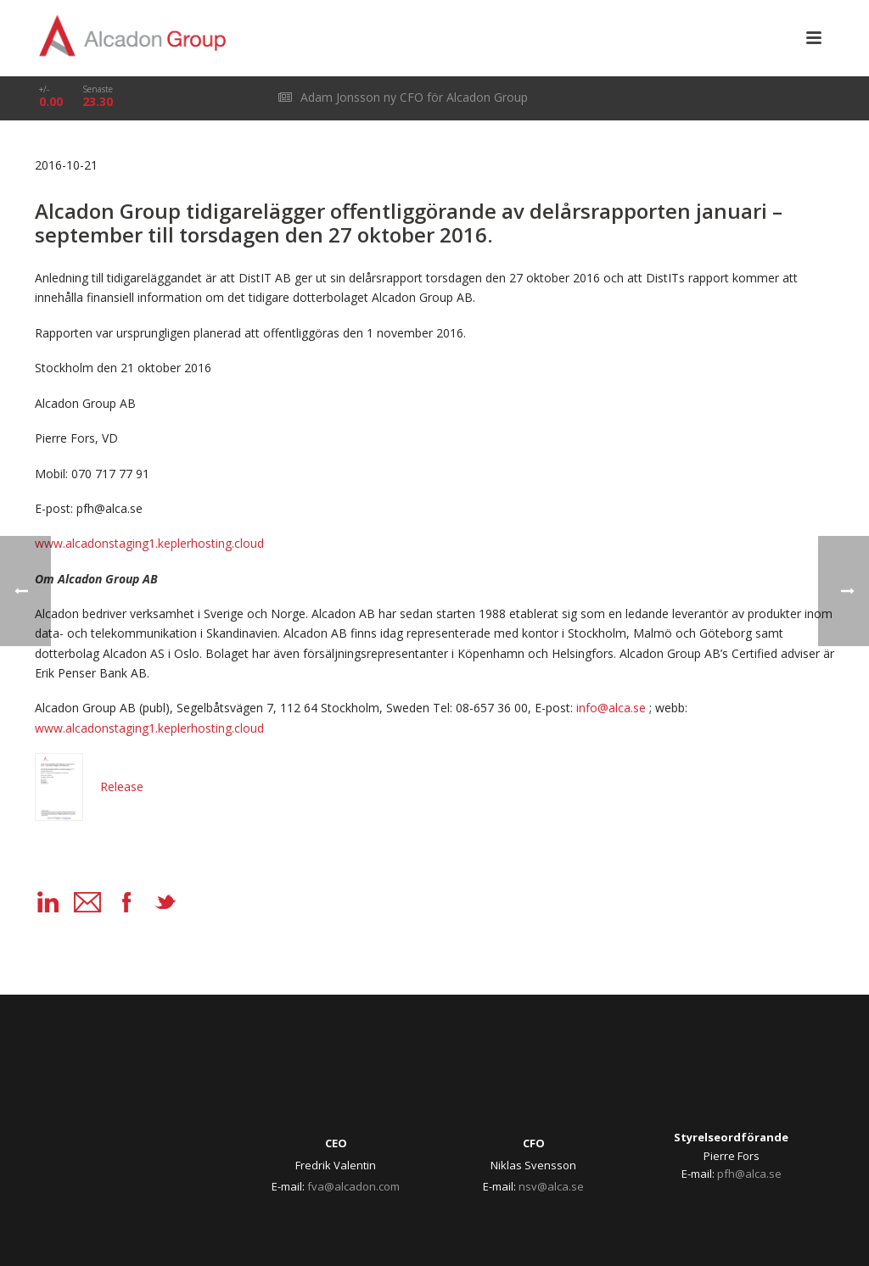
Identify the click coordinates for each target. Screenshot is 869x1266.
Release (89, 787)
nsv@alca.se (551, 1186)
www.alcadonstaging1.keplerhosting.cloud (149, 543)
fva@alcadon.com (353, 1186)
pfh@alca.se (749, 1173)
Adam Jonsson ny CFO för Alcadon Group (403, 97)
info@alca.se (611, 708)
